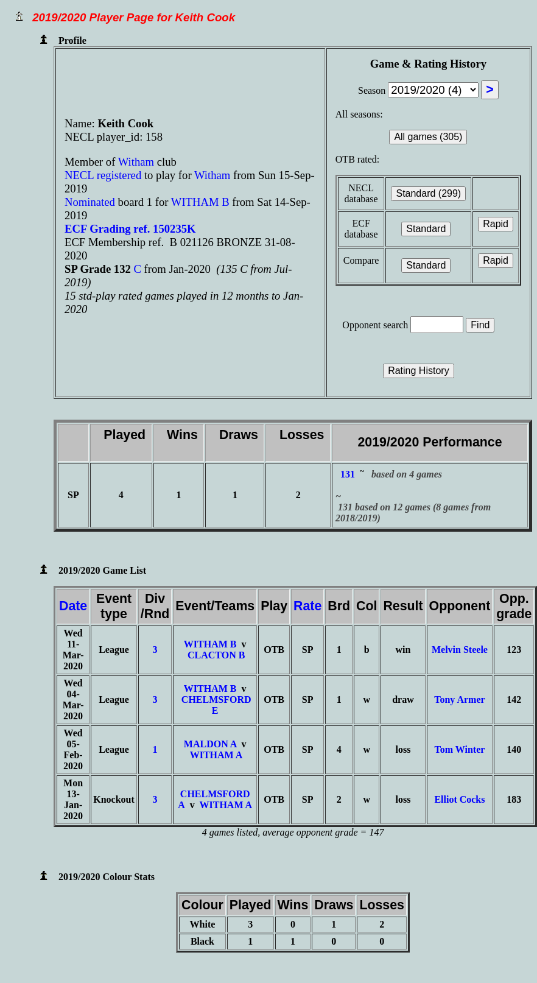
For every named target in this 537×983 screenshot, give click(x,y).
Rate (307, 606)
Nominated (90, 202)
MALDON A (210, 744)
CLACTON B (216, 655)
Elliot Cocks (459, 799)
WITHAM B (200, 202)
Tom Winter (460, 749)
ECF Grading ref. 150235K (130, 228)
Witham (137, 161)
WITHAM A (216, 755)
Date (73, 606)
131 (347, 474)
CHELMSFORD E (216, 705)
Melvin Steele (460, 649)
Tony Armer (459, 699)
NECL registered (103, 175)
